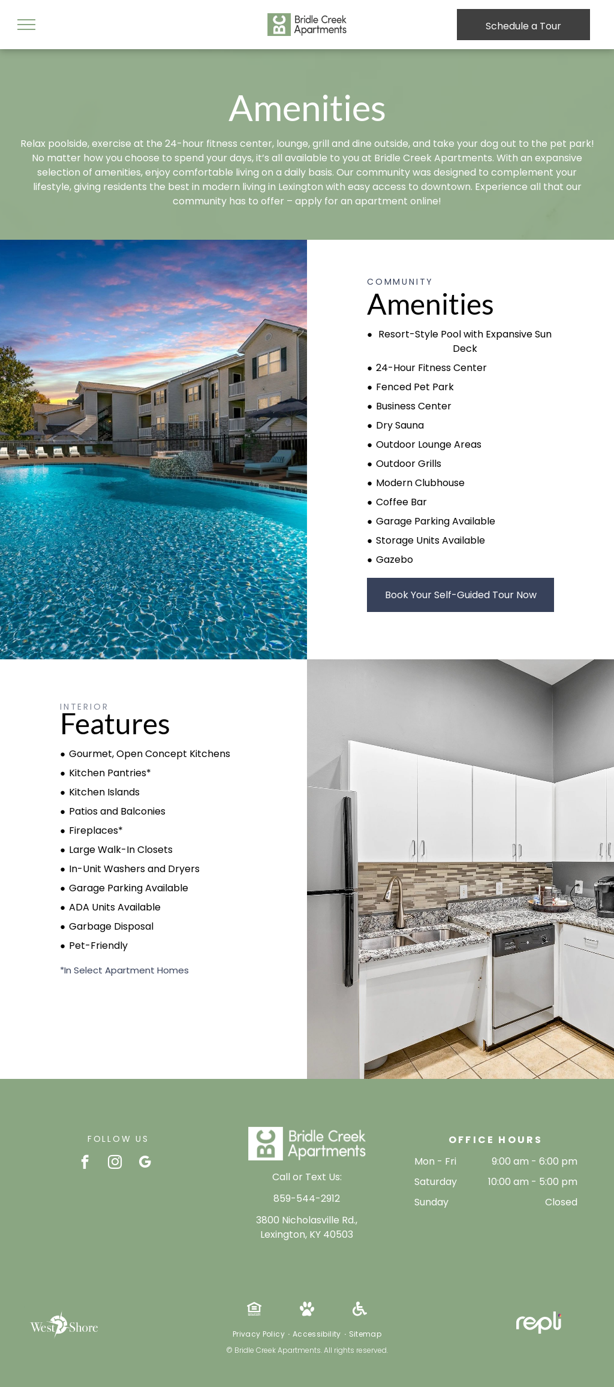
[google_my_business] (144, 1163)
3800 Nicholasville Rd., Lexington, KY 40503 (306, 1227)
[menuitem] (260, 1334)
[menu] (26, 24)
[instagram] (114, 1163)
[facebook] (84, 1163)
